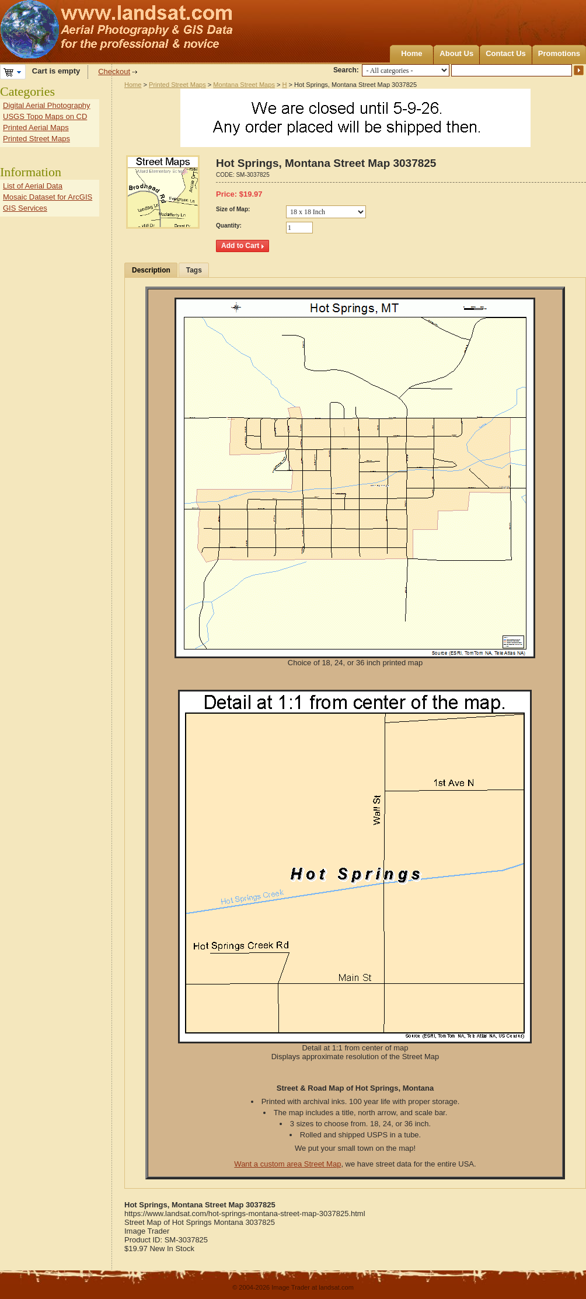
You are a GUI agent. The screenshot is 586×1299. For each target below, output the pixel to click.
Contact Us (506, 53)
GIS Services (25, 208)
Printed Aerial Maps (36, 127)
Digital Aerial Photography (46, 105)
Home (411, 53)
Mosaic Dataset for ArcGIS (47, 197)
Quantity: (229, 225)
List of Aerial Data (32, 185)
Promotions (559, 53)
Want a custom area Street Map (287, 1164)
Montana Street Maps (244, 84)
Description (151, 270)
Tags (194, 270)
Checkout (114, 71)
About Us (456, 53)
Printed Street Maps (177, 84)
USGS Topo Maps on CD (45, 116)
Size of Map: (233, 209)
